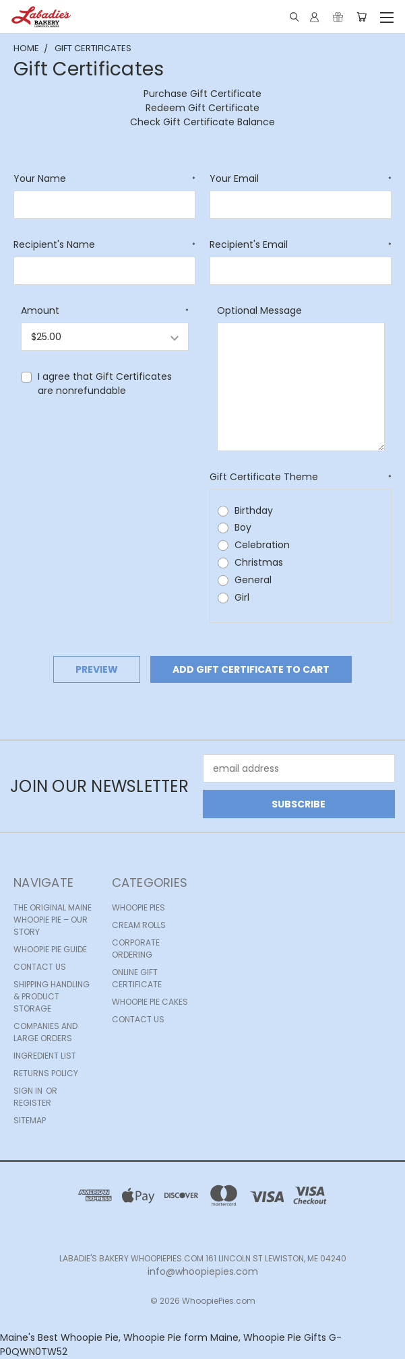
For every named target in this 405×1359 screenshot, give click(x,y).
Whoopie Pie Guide (50, 949)
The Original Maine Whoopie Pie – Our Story (52, 919)
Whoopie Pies (138, 907)
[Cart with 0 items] (361, 17)
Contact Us (39, 966)
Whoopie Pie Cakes (150, 1001)
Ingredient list (44, 1055)
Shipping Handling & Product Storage (51, 996)
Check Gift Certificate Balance (202, 122)
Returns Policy (45, 1073)
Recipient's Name (104, 244)
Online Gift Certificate (137, 978)
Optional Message (259, 310)
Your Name (104, 178)
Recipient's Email (301, 244)
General (253, 580)
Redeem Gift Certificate (202, 107)
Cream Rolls (139, 925)
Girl (242, 597)
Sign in (28, 1090)
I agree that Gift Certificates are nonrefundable (105, 383)
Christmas (259, 562)
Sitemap (29, 1120)
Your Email (301, 178)
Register (32, 1102)
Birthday (254, 510)
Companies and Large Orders (45, 1032)
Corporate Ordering (136, 948)
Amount (105, 310)
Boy (243, 527)
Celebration (262, 545)
